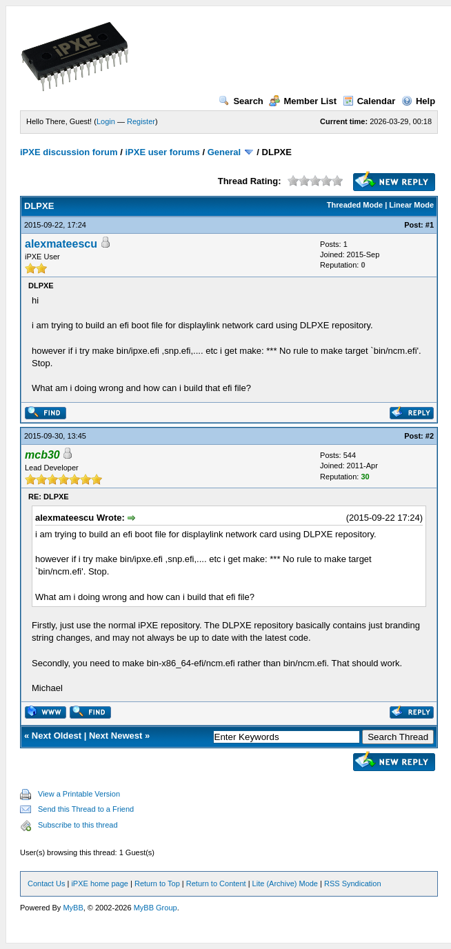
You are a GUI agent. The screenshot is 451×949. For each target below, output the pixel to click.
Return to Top (157, 883)
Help (418, 101)
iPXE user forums (162, 152)
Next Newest (115, 735)
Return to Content (216, 883)
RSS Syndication (352, 883)
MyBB (73, 907)
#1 (429, 225)
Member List (303, 101)
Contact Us (46, 883)
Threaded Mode (355, 205)
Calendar (369, 101)
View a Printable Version (79, 794)
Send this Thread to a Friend (86, 809)
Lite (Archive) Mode (285, 883)
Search (241, 101)
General (224, 152)
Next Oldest (56, 735)
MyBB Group (155, 907)
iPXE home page (99, 883)
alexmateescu (61, 244)
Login (106, 121)
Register (141, 121)
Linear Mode (411, 205)
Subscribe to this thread (78, 825)
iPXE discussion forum (69, 152)
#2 (429, 436)
